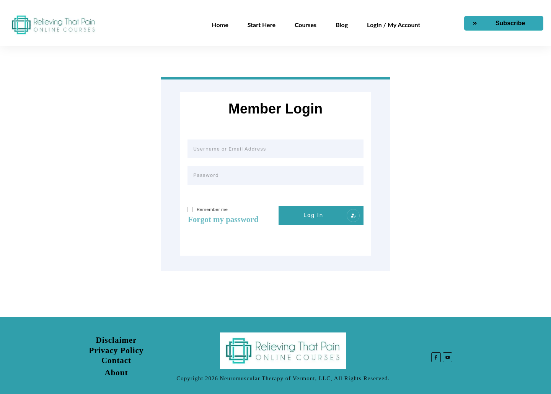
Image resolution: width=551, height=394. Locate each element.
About (116, 372)
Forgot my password (223, 219)
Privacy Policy (116, 350)
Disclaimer (116, 340)
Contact (116, 360)
